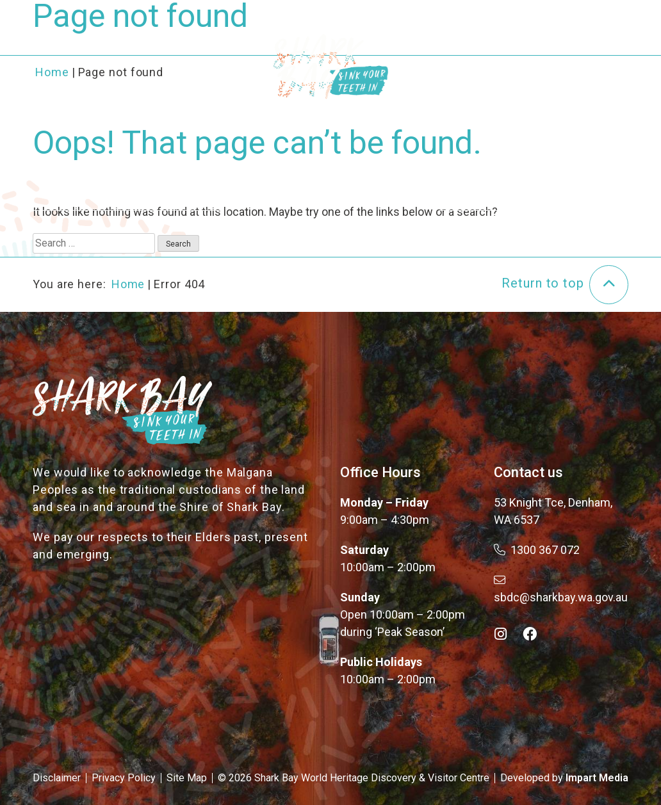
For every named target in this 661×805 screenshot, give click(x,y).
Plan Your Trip (487, 49)
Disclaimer (57, 778)
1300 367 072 (537, 550)
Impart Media (597, 778)
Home (128, 284)
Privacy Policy (124, 778)
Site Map (187, 778)
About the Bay (160, 49)
